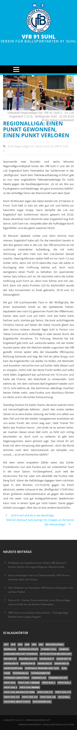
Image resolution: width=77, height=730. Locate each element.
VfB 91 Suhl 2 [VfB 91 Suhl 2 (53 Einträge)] (48, 682)
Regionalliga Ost (24, 146)
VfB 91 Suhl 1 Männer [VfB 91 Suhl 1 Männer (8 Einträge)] (28, 682)
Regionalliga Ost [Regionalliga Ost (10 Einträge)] (28, 658)
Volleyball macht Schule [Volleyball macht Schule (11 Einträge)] (17, 701)
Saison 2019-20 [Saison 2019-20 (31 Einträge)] (28, 663)
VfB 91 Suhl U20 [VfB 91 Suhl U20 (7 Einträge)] (47, 697)
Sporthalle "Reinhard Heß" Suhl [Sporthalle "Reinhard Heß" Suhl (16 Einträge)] (42, 668)
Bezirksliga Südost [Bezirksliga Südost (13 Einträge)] (28, 649)
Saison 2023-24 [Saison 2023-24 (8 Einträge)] (62, 663)
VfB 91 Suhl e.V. (16, 720)
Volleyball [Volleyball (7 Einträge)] (64, 697)
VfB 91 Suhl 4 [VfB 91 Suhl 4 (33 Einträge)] (10, 687)
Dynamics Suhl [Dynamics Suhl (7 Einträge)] (48, 649)
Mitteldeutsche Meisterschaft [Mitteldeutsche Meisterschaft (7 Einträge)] (55, 654)
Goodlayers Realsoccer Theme (58, 724)
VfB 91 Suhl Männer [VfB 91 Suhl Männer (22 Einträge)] (29, 687)
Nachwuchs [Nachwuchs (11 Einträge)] (10, 658)
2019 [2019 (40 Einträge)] (20, 644)
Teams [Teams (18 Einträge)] (7, 673)
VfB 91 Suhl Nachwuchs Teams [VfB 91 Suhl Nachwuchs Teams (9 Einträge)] (19, 692)
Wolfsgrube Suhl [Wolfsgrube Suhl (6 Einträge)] (42, 701)
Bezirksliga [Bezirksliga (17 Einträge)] (10, 649)
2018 (10, 146)
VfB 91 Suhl (38, 36)
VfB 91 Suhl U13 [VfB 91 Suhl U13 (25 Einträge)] (63, 692)
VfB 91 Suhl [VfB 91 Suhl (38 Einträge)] (9, 682)
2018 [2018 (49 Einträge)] (13, 644)
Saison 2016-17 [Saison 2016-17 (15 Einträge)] (47, 658)
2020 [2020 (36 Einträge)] (27, 644)
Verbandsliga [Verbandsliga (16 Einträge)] (39, 677)
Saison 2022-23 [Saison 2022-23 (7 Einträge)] (45, 663)
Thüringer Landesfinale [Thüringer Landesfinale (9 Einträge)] (16, 677)
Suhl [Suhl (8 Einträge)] (64, 668)
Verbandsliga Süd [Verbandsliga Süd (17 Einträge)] (58, 677)
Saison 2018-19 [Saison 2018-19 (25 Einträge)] (11, 663)
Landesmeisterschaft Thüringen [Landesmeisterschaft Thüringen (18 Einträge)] (20, 654)
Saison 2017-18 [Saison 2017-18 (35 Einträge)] (64, 658)
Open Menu (38, 69)
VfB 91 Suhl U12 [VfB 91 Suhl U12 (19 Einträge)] (45, 692)
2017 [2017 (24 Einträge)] (6, 644)
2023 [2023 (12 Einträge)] (41, 644)
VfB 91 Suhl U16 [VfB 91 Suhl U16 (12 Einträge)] (29, 697)
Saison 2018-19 (44, 146)
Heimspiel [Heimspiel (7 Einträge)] (64, 649)
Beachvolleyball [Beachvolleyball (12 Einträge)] (55, 644)
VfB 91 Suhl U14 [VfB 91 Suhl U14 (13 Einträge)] (11, 697)
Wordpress (35, 724)
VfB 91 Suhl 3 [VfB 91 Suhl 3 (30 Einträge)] (64, 682)
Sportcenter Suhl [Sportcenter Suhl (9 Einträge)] (13, 668)
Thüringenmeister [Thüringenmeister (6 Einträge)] (40, 673)
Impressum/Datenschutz (38, 720)
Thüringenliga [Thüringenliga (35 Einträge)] (20, 673)
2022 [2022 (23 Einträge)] (34, 644)
